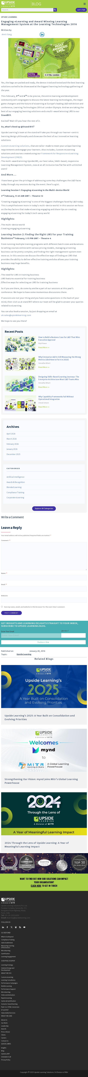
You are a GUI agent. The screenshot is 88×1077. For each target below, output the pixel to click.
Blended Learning (14, 487)
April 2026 (11, 434)
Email (4, 584)
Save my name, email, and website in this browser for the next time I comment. (34, 607)
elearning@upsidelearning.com (18, 918)
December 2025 (13, 454)
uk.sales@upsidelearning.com (16, 315)
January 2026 (12, 449)
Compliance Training (15, 492)
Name (4, 573)
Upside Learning (9, 17)
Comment (5, 540)
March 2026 (12, 439)
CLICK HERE (36, 885)
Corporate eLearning (15, 497)
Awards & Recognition (16, 482)
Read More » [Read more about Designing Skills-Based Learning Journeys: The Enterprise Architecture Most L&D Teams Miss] (43, 387)
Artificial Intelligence (15, 477)
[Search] (55, 10)
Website (4, 596)
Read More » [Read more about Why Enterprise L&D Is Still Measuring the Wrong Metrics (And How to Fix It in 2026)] (43, 367)
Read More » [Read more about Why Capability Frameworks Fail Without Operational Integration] (43, 407)
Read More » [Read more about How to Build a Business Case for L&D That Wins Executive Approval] (43, 347)
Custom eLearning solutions (15, 146)
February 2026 (13, 444)
